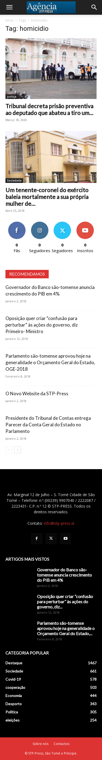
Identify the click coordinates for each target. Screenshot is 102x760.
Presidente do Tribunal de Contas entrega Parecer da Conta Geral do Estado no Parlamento (48, 424)
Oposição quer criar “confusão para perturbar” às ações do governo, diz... (65, 601)
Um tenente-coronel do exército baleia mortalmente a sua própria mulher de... (46, 196)
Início (9, 20)
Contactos (61, 743)
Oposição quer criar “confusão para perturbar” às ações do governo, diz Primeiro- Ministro (41, 324)
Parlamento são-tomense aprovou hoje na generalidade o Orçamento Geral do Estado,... (66, 628)
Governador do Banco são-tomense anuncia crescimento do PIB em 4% (64, 575)
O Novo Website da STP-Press (36, 393)
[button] (9, 7)
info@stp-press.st (59, 523)
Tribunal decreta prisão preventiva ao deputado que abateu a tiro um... (49, 109)
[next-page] (17, 450)
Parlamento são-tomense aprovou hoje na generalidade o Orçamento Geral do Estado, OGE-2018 (50, 362)
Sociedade (14, 180)
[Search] (94, 7)
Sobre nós (40, 743)
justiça (11, 96)
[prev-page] (8, 450)
